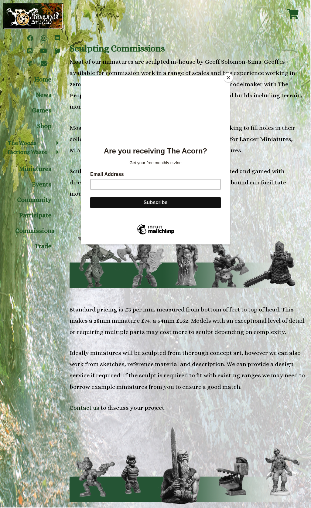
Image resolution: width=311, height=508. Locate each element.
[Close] (228, 77)
